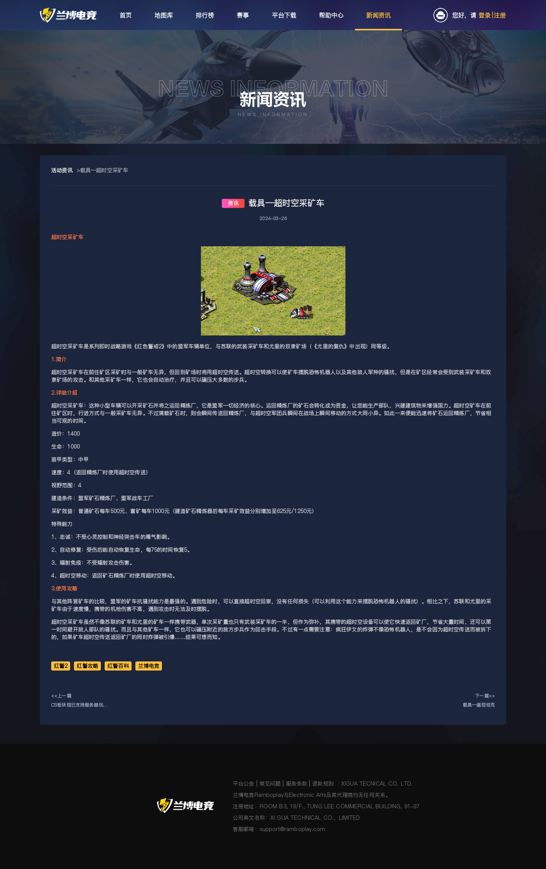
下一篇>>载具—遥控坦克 (479, 700)
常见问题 (270, 783)
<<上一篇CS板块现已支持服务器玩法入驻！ (79, 701)
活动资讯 (62, 170)
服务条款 (297, 783)
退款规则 (323, 783)
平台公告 (243, 783)
